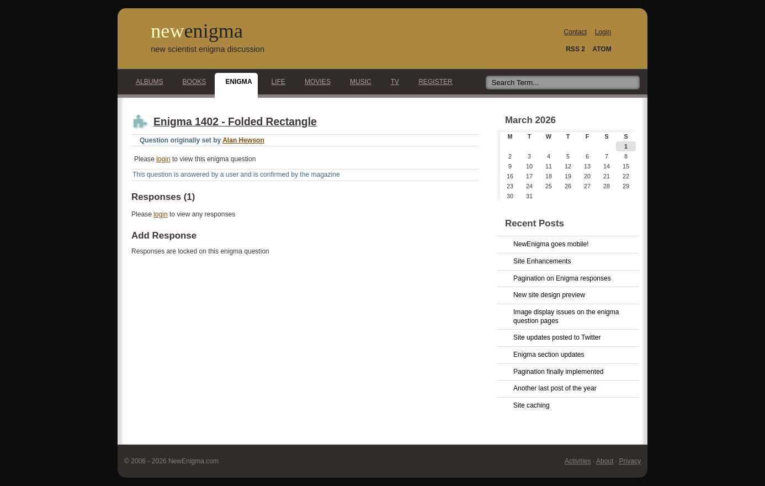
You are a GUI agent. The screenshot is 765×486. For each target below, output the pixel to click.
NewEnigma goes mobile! (551, 244)
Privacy (630, 461)
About (604, 461)
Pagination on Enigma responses (562, 278)
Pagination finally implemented (558, 372)
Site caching (531, 405)
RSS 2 (575, 49)
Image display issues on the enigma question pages (566, 316)
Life (275, 82)
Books (191, 82)
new (197, 31)
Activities (578, 461)
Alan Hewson (243, 140)
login (163, 159)
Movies (315, 82)
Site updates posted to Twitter (557, 337)
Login (603, 32)
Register (432, 82)
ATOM (601, 49)
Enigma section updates (549, 354)
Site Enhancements (542, 261)
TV (392, 82)
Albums (146, 82)
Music (357, 82)
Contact (575, 32)
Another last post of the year (555, 388)
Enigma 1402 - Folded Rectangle (235, 122)
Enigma (235, 82)
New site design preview (549, 295)
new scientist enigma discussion (207, 49)
